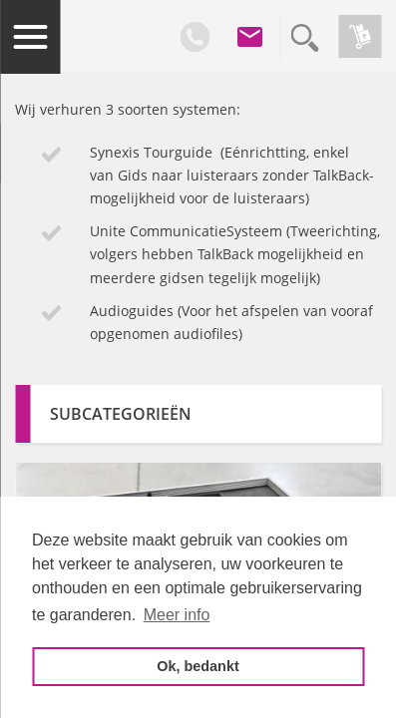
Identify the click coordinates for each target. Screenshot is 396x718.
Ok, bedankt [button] (197, 666)
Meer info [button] (177, 614)
